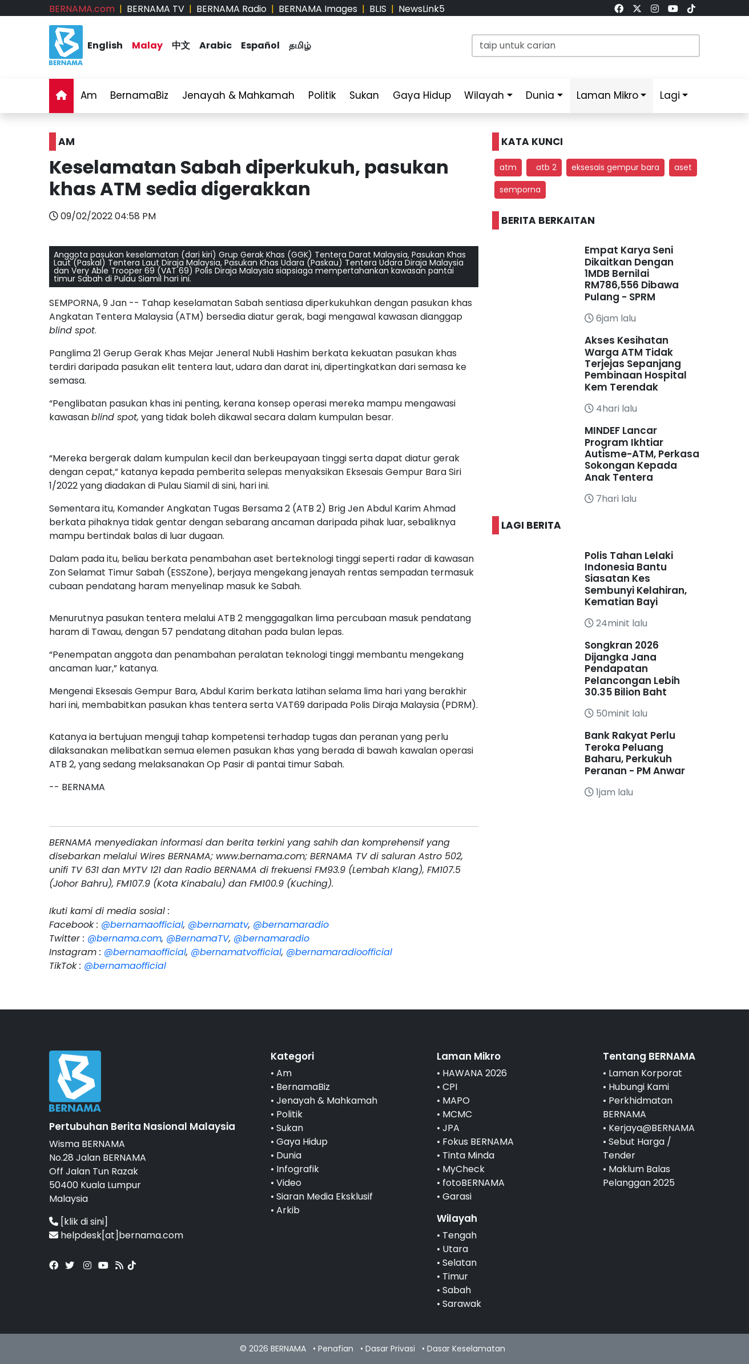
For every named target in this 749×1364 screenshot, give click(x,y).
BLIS (377, 8)
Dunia (540, 95)
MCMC (457, 1114)
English (105, 45)
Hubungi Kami (639, 1086)
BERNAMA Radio (231, 8)
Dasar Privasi (390, 1348)
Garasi (457, 1196)
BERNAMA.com (82, 8)
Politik (322, 95)
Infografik (297, 1169)
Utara (455, 1249)
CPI (449, 1086)
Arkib (288, 1210)
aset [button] (683, 167)
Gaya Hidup (422, 95)
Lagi (670, 95)
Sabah (456, 1290)
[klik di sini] (84, 1221)
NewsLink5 (421, 8)
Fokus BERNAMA (478, 1141)
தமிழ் (300, 45)
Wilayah (484, 95)
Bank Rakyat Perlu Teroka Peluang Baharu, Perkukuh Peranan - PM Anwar (635, 753)
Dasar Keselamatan (466, 1348)
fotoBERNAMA (473, 1182)
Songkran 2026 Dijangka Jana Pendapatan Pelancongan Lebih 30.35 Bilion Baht (632, 668)
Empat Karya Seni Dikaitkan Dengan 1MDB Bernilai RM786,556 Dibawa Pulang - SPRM (632, 273)
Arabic (215, 45)
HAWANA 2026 (474, 1073)
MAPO (456, 1100)
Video (288, 1182)
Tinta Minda (468, 1155)
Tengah (459, 1235)
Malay (147, 45)
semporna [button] (520, 189)
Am (88, 95)
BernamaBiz (139, 95)
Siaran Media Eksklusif (324, 1196)
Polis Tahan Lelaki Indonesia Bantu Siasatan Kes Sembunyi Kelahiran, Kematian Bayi (636, 579)
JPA (451, 1127)
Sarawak (461, 1303)
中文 (181, 45)
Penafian (335, 1348)
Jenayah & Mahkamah (238, 95)
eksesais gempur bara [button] (615, 167)
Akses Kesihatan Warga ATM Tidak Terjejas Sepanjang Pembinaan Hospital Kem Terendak (636, 363)
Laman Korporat (645, 1073)
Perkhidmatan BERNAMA (638, 1107)
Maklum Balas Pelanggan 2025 (639, 1175)
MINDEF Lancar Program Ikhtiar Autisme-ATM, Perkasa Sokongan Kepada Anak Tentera (642, 454)
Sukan (364, 95)
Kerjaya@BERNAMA (652, 1127)
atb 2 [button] (544, 167)
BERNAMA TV (155, 8)
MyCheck (463, 1169)
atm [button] (508, 167)
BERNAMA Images (318, 8)
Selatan (459, 1262)
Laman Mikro (607, 95)
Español (260, 45)
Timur (455, 1276)
